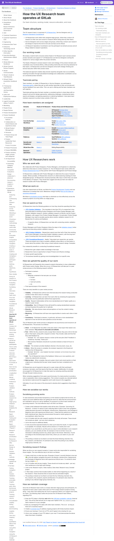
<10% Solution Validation (33, 209)
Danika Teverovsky (60, 125)
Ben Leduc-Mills (61, 121)
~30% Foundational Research (34, 239)
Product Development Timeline (60, 189)
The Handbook (27, 8)
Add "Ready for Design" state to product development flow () (64, 522)
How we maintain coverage (103, 58)
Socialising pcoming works (104, 52)
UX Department (51, 8)
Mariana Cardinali (57, 152)
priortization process (36, 196)
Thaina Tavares (64, 134)
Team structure (99, 26)
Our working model (101, 28)
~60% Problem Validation (33, 232)
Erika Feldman (65, 114)
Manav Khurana (101, 19)
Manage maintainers (102, 11)
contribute (55, 525)
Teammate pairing (101, 30)
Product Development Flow (31, 170)
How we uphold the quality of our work (103, 47)
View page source (101, 7)
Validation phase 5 (67, 227)
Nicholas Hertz (63, 110)
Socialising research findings (102, 55)
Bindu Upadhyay (69, 128)
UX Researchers (51, 32)
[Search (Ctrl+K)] (106, 2)
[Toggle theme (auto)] (96, 2)
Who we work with (100, 39)
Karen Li (39, 110)
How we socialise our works (103, 50)
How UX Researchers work (103, 37)
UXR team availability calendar (63, 498)
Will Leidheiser (66, 137)
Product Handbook (39, 8)
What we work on (100, 41)
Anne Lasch (60, 128)
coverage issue (35, 509)
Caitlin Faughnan (57, 150)
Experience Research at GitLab (66, 8)
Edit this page (100, 9)
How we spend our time (103, 43)
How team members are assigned (102, 34)
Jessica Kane (41, 121)
